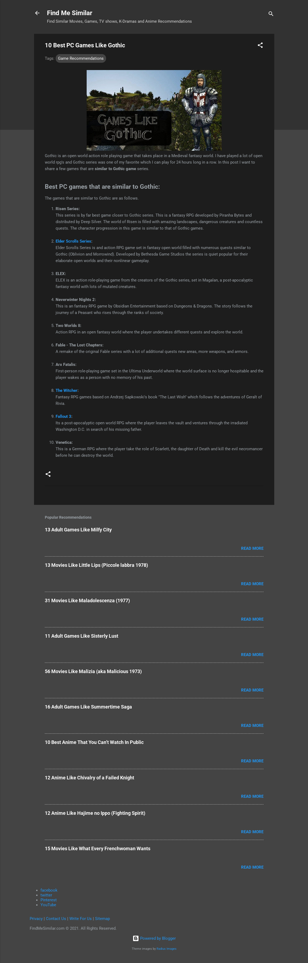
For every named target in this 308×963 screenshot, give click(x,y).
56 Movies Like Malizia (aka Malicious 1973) (93, 671)
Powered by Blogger (154, 938)
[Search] (271, 14)
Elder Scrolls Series (73, 241)
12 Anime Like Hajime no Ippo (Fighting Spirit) (95, 813)
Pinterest (48, 900)
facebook (48, 890)
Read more (252, 548)
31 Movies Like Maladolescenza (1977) (87, 600)
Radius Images (167, 949)
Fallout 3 (63, 416)
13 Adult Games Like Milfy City (78, 529)
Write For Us (80, 918)
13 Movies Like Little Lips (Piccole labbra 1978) (96, 565)
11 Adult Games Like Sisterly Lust (81, 636)
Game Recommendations (81, 58)
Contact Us (56, 918)
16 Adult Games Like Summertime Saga (88, 707)
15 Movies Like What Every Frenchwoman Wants (97, 848)
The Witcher (66, 390)
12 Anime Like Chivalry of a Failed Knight (89, 777)
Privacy (36, 918)
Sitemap (102, 918)
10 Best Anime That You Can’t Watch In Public (94, 742)
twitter (46, 895)
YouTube (48, 904)
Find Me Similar (69, 13)
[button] (260, 46)
